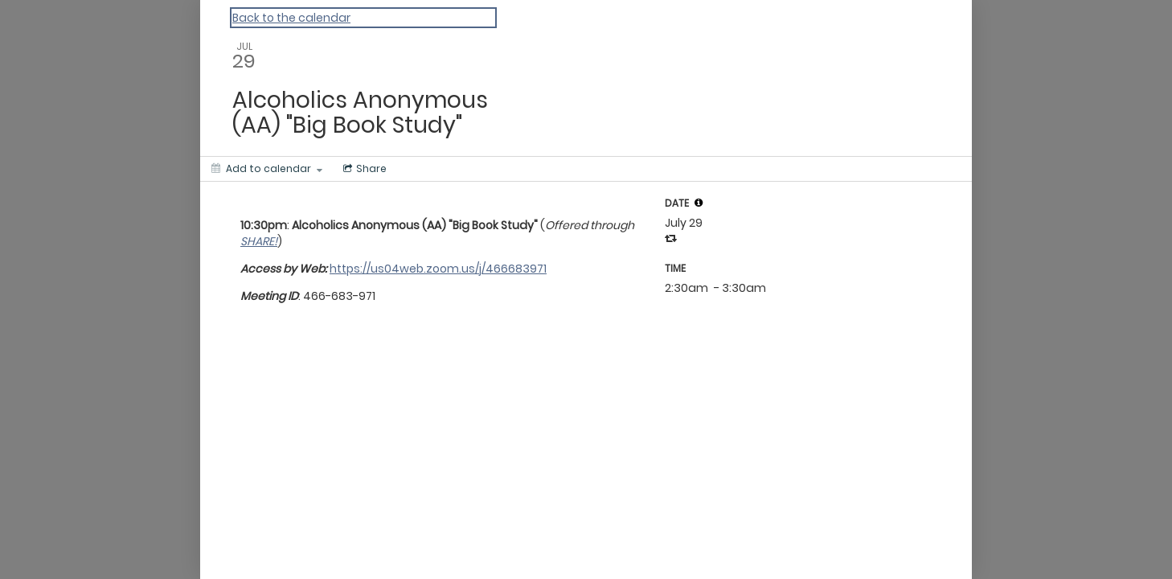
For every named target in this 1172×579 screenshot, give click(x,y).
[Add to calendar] (267, 169)
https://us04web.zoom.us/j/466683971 (438, 269)
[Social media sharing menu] (363, 169)
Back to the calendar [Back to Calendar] (291, 18)
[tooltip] (699, 202)
